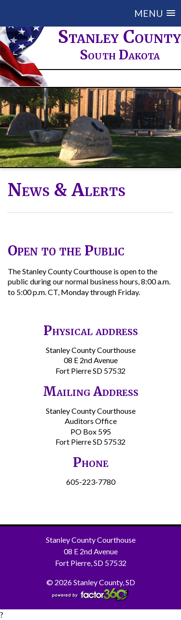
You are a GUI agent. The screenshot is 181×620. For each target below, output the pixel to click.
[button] (98, 13)
